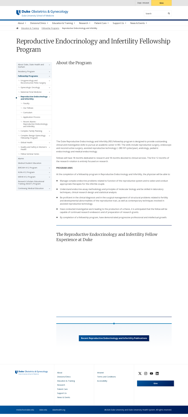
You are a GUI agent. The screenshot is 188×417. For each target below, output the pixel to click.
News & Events (137, 24)
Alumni (21, 160)
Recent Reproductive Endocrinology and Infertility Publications (114, 340)
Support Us (118, 24)
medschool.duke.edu (25, 413)
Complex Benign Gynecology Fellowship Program (33, 138)
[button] (49, 66)
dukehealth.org (58, 413)
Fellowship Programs (28, 77)
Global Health (26, 144)
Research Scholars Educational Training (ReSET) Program (31, 184)
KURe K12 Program (26, 174)
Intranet (100, 376)
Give (162, 3)
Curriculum (27, 114)
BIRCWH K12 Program (27, 169)
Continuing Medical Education (31, 190)
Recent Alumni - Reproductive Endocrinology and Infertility (35, 125)
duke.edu (43, 413)
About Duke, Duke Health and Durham (31, 67)
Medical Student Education (29, 165)
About (21, 24)
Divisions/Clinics (38, 24)
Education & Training (62, 24)
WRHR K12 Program (26, 178)
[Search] (169, 13)
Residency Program (26, 73)
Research (83, 24)
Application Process (31, 119)
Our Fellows (28, 109)
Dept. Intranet (143, 3)
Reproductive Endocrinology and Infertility (34, 99)
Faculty (26, 105)
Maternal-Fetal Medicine (31, 93)
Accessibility (102, 384)
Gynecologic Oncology (30, 89)
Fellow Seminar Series (30, 155)
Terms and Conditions (106, 380)
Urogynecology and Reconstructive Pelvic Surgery (33, 83)
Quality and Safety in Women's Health (34, 149)
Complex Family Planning (31, 132)
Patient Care (100, 24)
